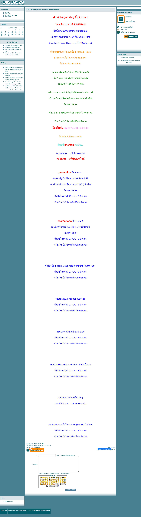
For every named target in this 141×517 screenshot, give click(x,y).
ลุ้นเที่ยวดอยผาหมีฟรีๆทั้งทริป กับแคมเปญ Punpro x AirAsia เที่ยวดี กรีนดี (14, 69)
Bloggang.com (9, 504)
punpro (7, 12)
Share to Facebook (104, 449)
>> (23, 28)
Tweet (113, 449)
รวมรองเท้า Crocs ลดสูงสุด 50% (13, 45)
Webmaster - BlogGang (127, 57)
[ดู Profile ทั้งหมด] (130, 21)
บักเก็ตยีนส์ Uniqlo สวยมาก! (12, 47)
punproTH (7, 13)
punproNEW (8, 15)
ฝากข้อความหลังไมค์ (127, 27)
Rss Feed (124, 29)
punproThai (8, 16)
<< (1, 28)
